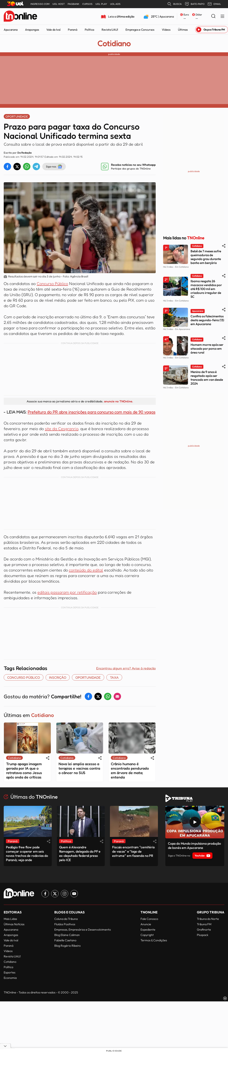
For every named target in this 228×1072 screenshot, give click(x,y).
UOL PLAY (101, 4)
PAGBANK (73, 4)
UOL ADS (115, 4)
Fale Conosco (149, 919)
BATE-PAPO (194, 4)
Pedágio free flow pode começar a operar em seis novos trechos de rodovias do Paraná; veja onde (27, 853)
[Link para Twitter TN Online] (55, 893)
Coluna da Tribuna (66, 919)
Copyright (147, 935)
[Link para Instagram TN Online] (64, 893)
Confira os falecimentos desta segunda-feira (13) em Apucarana (207, 320)
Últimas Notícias (14, 924)
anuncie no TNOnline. (118, 401)
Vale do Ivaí (53, 29)
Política (89, 29)
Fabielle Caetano (65, 940)
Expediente (148, 929)
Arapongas (32, 29)
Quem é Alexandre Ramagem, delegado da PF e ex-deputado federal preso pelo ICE (80, 853)
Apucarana (11, 29)
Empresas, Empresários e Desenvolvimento (82, 929)
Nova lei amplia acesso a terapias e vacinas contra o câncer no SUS (79, 768)
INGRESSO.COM (39, 4)
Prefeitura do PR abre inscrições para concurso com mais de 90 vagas (91, 412)
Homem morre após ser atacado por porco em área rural (207, 348)
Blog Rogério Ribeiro (67, 945)
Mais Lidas (10, 919)
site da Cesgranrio (61, 428)
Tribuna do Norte (208, 919)
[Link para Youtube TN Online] (74, 893)
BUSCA (174, 4)
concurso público (23, 677)
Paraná (72, 29)
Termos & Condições (154, 940)
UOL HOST (58, 4)
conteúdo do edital (86, 570)
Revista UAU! (110, 29)
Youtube (202, 855)
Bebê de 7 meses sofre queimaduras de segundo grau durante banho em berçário (206, 257)
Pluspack (202, 935)
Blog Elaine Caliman (67, 935)
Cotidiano (114, 43)
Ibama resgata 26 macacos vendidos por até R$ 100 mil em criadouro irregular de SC (206, 288)
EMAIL (214, 4)
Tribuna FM (204, 924)
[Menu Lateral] (222, 16)
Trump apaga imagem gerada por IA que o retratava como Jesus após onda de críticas (24, 770)
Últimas (183, 29)
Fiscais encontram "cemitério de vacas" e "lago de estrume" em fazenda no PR (133, 851)
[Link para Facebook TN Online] (45, 893)
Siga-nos (54, 166)
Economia (10, 978)
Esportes (9, 972)
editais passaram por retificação (67, 592)
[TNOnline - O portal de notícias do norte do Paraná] (20, 16)
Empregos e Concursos (139, 29)
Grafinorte (204, 929)
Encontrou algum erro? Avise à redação (126, 668)
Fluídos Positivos (64, 924)
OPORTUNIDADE (88, 677)
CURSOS (87, 4)
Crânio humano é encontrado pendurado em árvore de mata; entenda (130, 770)
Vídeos (166, 29)
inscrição (57, 677)
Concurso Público (52, 283)
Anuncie (146, 924)
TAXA (114, 677)
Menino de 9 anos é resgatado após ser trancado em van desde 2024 (207, 377)
